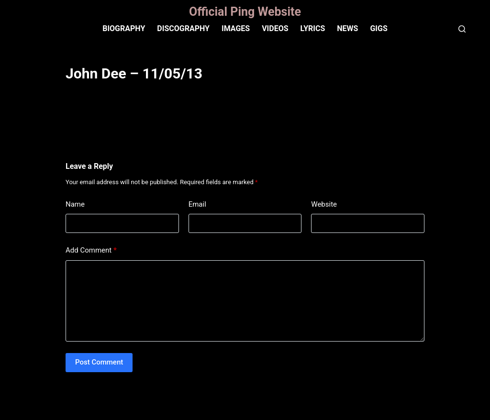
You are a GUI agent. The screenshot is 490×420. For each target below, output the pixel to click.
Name (75, 204)
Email (197, 204)
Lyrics (313, 28)
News (347, 28)
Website (324, 204)
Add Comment (91, 250)
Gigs (378, 28)
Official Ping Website (245, 12)
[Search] (462, 29)
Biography (123, 28)
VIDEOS (275, 28)
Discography (183, 28)
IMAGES (236, 28)
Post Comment (99, 362)
